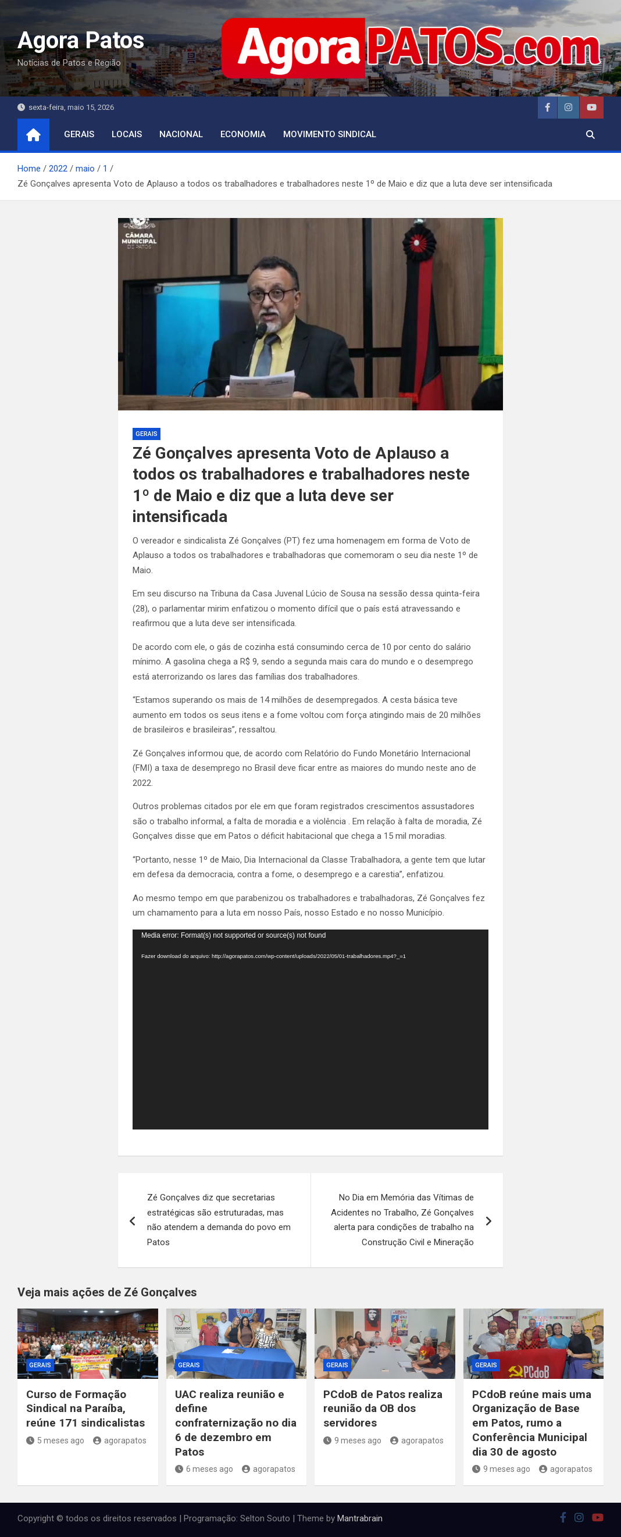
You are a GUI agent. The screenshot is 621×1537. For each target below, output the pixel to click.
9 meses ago (352, 1440)
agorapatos (120, 1440)
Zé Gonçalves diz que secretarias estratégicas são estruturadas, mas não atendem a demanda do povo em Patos (219, 1220)
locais (127, 134)
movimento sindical (329, 134)
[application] (310, 1029)
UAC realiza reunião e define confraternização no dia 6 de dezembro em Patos (236, 1423)
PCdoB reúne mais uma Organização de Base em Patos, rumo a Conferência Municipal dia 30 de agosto (531, 1423)
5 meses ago (55, 1440)
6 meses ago (204, 1469)
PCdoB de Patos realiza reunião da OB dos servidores (382, 1408)
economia (243, 134)
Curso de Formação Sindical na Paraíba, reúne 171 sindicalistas (85, 1408)
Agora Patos (81, 40)
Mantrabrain (360, 1518)
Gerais (79, 134)
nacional (181, 134)
